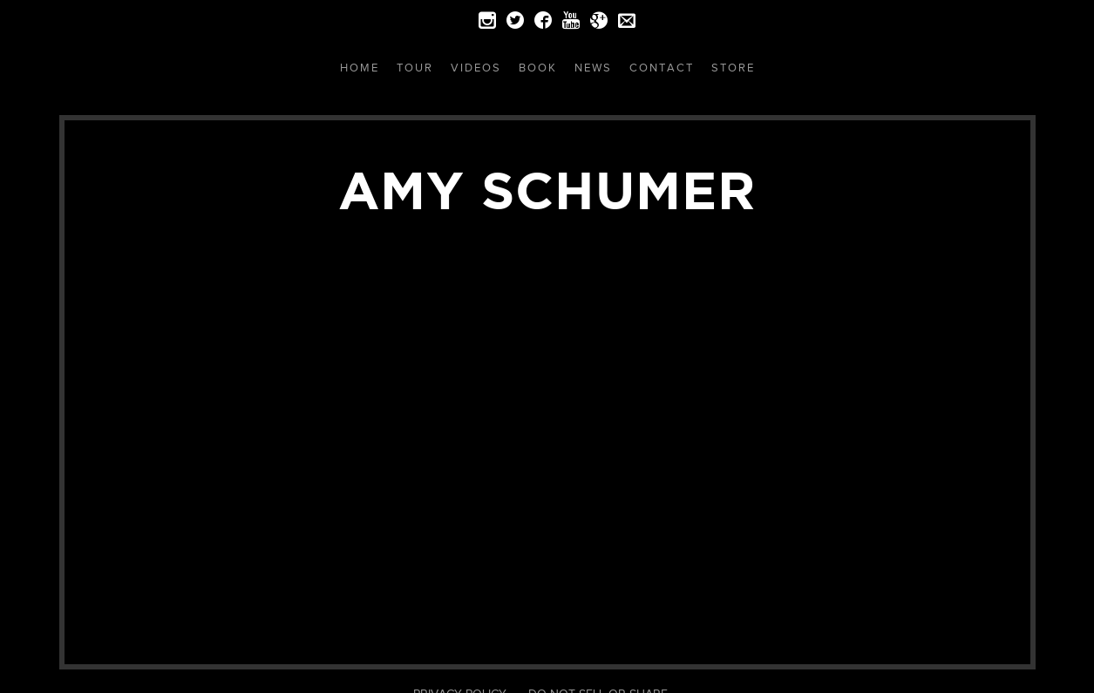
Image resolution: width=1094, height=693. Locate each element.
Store (733, 67)
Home (359, 67)
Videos (476, 67)
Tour (415, 67)
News (593, 67)
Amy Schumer (547, 190)
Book (538, 67)
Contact (661, 67)
